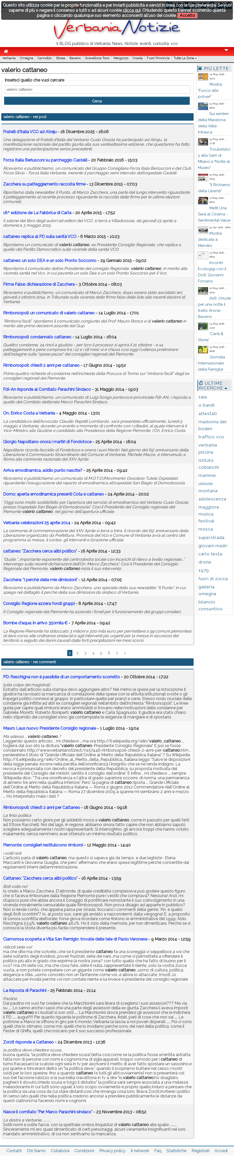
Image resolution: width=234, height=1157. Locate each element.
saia (202, 396)
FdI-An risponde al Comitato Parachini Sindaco (47, 389)
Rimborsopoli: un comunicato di (49, 313)
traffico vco (211, 436)
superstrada (211, 537)
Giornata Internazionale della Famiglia (211, 363)
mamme (207, 475)
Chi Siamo (36, 1150)
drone (204, 562)
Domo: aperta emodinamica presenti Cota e (53, 494)
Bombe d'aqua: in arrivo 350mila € (35, 623)
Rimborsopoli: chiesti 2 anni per (41, 365)
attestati (207, 413)
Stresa (60, 58)
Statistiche (176, 1150)
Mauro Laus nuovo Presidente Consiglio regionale (49, 728)
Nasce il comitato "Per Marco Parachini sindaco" (47, 1111)
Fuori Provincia (158, 58)
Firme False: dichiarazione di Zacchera (39, 284)
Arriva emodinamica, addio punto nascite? (42, 470)
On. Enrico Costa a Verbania (29, 413)
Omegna (26, 58)
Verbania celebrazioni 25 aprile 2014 (36, 522)
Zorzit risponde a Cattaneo (28, 1042)
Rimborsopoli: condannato (37, 337)
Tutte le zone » (185, 58)
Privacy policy (112, 1150)
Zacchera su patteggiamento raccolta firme (44, 184)
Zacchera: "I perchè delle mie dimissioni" (40, 579)
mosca (205, 529)
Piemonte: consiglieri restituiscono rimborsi (43, 845)
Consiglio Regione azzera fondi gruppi (39, 603)
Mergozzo (120, 58)
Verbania (9, 58)
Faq (157, 1150)
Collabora (60, 1150)
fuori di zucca (213, 578)
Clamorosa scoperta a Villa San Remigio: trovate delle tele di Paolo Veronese (75, 939)
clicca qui (131, 10)
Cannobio (44, 58)
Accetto (187, 15)
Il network (140, 1150)
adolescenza (212, 498)
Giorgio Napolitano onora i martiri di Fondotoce (47, 441)
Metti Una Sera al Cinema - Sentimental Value (214, 214)
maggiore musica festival (208, 514)
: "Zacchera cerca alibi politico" (40, 551)
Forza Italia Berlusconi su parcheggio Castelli (45, 160)
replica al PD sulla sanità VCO (39, 236)
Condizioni (84, 1150)
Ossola (137, 58)
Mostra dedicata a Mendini (210, 239)
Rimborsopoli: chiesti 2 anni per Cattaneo (41, 807)
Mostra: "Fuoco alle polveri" (210, 90)
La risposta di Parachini (24, 990)
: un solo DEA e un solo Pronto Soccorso (49, 260)
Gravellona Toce (97, 58)
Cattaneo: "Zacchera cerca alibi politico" (40, 878)
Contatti (14, 1150)
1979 (203, 570)
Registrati (200, 1150)
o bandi (206, 405)
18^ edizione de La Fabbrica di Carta (37, 212)
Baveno (75, 58)
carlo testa (210, 553)
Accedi (221, 1150)
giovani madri (213, 545)
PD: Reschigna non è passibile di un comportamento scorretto (61, 676)
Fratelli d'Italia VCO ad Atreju (30, 131)
